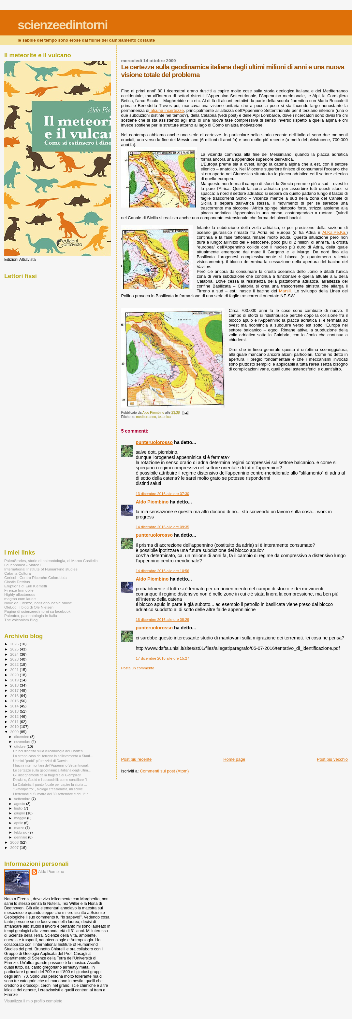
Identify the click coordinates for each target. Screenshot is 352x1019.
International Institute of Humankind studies (41, 569)
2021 (15, 669)
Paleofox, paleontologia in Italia (30, 615)
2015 (15, 701)
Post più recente (136, 759)
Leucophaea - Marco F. (23, 565)
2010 (15, 726)
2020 (15, 675)
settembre (23, 799)
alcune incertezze (166, 110)
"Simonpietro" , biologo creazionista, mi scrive (48, 789)
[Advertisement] (170, 711)
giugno (20, 813)
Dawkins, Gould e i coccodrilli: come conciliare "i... (51, 780)
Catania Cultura (17, 573)
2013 (15, 711)
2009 (15, 732)
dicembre (22, 737)
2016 (15, 695)
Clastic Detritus (17, 582)
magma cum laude (20, 599)
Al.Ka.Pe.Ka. (334, 232)
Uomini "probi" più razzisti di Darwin (40, 761)
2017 (15, 690)
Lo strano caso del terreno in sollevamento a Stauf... (53, 756)
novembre (23, 742)
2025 (15, 649)
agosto (20, 804)
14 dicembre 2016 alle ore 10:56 (162, 571)
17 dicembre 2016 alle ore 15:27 (162, 658)
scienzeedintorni (63, 25)
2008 (15, 842)
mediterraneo (146, 417)
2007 (15, 847)
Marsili (285, 290)
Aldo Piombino (152, 501)
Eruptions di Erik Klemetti (25, 586)
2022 (15, 664)
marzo (19, 828)
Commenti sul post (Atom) (164, 771)
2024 (15, 654)
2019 (15, 680)
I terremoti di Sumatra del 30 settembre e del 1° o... (52, 794)
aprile (19, 823)
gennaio (21, 837)
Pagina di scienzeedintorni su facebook (37, 611)
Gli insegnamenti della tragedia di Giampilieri (47, 775)
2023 (15, 659)
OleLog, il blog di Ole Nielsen (28, 607)
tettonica (164, 417)
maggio (20, 818)
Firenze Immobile (19, 590)
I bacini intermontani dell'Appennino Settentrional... (52, 765)
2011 (15, 721)
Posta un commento (137, 668)
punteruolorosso (154, 442)
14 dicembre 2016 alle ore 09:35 (162, 527)
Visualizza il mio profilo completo (33, 1001)
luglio (19, 808)
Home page (234, 759)
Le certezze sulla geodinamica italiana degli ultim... (52, 770)
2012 (15, 716)
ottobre (20, 746)
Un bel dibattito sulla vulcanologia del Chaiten (47, 751)
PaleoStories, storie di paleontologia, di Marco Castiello (51, 560)
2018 (15, 685)
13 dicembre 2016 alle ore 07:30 (162, 494)
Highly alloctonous (19, 594)
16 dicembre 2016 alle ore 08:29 (162, 620)
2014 (15, 706)
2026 (15, 644)
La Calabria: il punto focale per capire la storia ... (50, 784)
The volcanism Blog (20, 620)
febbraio (21, 832)
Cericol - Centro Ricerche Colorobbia (35, 577)
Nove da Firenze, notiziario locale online (38, 603)
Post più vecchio (332, 759)
